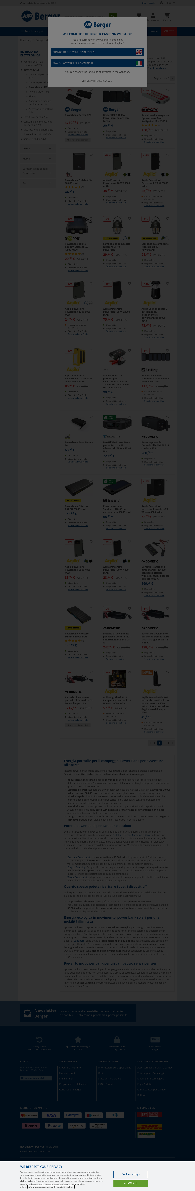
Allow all (130, 1183)
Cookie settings (131, 1174)
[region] (97, 1176)
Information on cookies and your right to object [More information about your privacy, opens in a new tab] (51, 1187)
